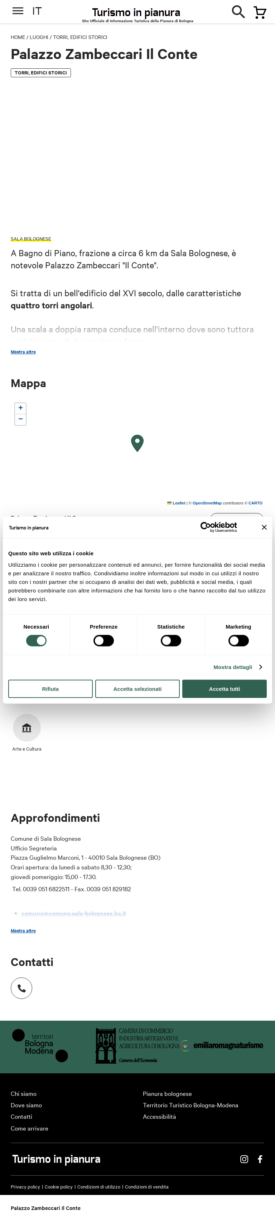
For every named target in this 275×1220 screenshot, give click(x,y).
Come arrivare (29, 1128)
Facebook (260, 1159)
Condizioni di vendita (147, 1186)
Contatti (21, 1116)
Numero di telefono (18, 984)
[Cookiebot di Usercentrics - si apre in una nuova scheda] (205, 527)
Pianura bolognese (167, 1093)
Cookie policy (59, 1186)
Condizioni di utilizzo (98, 1186)
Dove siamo (26, 1105)
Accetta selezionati (137, 688)
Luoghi (39, 36)
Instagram (244, 1159)
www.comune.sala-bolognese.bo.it (67, 925)
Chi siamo (24, 1093)
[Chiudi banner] (264, 527)
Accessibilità (159, 1116)
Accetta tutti (224, 688)
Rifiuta (50, 688)
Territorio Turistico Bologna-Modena (190, 1105)
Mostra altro (23, 351)
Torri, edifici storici (80, 36)
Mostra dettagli (232, 667)
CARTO (255, 503)
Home (18, 36)
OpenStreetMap (207, 503)
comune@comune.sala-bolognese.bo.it (73, 913)
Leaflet (176, 503)
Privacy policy (25, 1186)
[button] (137, 444)
